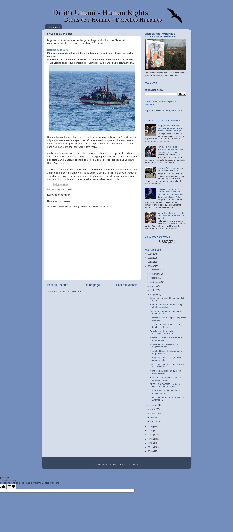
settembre (155, 282)
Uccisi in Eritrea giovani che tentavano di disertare (170, 169)
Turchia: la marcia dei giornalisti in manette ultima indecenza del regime (170, 149)
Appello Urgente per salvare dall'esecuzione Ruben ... (163, 332)
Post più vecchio (127, 285)
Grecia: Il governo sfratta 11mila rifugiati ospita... (165, 392)
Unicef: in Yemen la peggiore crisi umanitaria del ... (165, 312)
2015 (150, 443)
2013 (150, 451)
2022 (150, 258)
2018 (150, 431)
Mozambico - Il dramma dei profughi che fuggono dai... (166, 305)
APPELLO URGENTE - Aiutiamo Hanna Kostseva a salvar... (165, 385)
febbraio (154, 417)
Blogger (134, 464)
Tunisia (68, 189)
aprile (153, 409)
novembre (155, 274)
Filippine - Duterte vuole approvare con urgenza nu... (166, 378)
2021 (150, 262)
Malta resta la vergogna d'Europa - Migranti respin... (166, 372)
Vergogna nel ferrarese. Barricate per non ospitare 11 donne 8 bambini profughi (171, 128)
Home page (54, 27)
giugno (153, 294)
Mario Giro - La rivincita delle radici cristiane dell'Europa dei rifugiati (171, 215)
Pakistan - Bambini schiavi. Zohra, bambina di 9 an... (166, 325)
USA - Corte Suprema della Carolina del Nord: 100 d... (167, 365)
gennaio (154, 421)
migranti (60, 189)
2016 (150, 439)
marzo (153, 413)
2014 (150, 447)
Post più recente (57, 285)
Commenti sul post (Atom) (68, 291)
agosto (153, 286)
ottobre (154, 278)
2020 (150, 266)
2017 (150, 435)
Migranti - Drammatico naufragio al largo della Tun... (166, 352)
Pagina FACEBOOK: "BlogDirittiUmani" (164, 110)
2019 (150, 426)
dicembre (155, 270)
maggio (154, 405)
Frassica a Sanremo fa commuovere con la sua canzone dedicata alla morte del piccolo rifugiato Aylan (170, 193)
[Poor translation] (11, 486)
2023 (150, 254)
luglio (153, 290)
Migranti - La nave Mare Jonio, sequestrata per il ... (164, 345)
